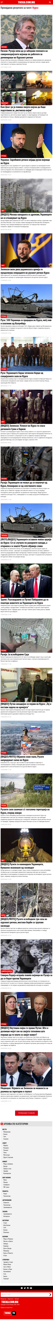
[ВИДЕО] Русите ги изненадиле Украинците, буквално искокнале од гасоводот (23, 868)
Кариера (5, 1249)
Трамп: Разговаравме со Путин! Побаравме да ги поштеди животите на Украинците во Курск (25, 604)
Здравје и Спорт (8, 1265)
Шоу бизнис (7, 1180)
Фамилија (6, 1253)
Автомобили (7, 1203)
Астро (5, 1258)
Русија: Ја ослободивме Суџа (15, 657)
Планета (5, 1194)
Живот (5, 1164)
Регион (5, 1137)
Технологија (6, 1199)
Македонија (6, 1134)
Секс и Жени (7, 1269)
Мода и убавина (8, 1167)
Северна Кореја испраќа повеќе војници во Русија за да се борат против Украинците (26, 979)
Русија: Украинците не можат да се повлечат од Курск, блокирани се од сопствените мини (25, 483)
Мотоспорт (6, 1158)
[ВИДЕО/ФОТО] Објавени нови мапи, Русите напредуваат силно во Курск (23, 761)
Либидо (5, 1246)
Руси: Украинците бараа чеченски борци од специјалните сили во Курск (23, 374)
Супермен (6, 1262)
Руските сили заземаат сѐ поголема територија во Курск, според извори (26, 813)
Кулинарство (7, 1176)
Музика (5, 1185)
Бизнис (5, 1233)
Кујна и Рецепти (8, 1256)
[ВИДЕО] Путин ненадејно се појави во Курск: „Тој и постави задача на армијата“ (26, 708)
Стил (4, 1230)
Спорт (5, 1146)
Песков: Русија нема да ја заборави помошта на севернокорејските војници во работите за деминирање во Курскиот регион (25, 54)
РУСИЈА (3, 156)
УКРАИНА (4, 535)
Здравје (5, 1174)
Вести (5, 1132)
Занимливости (7, 1210)
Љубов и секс (7, 1171)
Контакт (17, 1301)
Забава (5, 1214)
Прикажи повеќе (26, 1116)
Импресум (3, 1301)
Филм (5, 1183)
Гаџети (5, 1279)
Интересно (6, 1219)
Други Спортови (8, 1160)
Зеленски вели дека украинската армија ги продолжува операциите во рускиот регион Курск (26, 270)
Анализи (5, 1142)
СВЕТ (3, 211)
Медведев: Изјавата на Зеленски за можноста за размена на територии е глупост (25, 1092)
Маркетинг (10, 1301)
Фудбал (5, 1148)
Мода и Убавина (8, 1242)
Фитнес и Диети (8, 1244)
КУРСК (3, 918)
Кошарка (6, 1151)
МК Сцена (6, 1190)
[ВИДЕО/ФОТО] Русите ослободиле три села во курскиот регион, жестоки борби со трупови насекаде (25, 925)
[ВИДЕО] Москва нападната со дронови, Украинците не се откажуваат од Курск (21, 216)
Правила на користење (7, 1310)
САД (2, 599)
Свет (4, 1139)
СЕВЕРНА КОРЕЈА (6, 974)
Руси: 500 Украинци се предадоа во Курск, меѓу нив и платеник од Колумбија (25, 321)
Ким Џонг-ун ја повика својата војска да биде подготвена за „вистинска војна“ (24, 108)
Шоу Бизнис (6, 1228)
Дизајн (5, 1169)
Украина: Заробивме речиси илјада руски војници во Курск (26, 161)
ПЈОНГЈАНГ (4, 103)
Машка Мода (7, 1267)
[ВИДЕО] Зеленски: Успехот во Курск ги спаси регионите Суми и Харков (24, 427)
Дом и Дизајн (7, 1251)
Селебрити (6, 1187)
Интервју (6, 1223)
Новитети (6, 1205)
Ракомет (5, 1153)
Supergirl (6, 1281)
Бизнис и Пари (7, 1272)
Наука (5, 1196)
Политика (6, 1235)
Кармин (5, 1239)
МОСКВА (4, 47)
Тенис (5, 1155)
